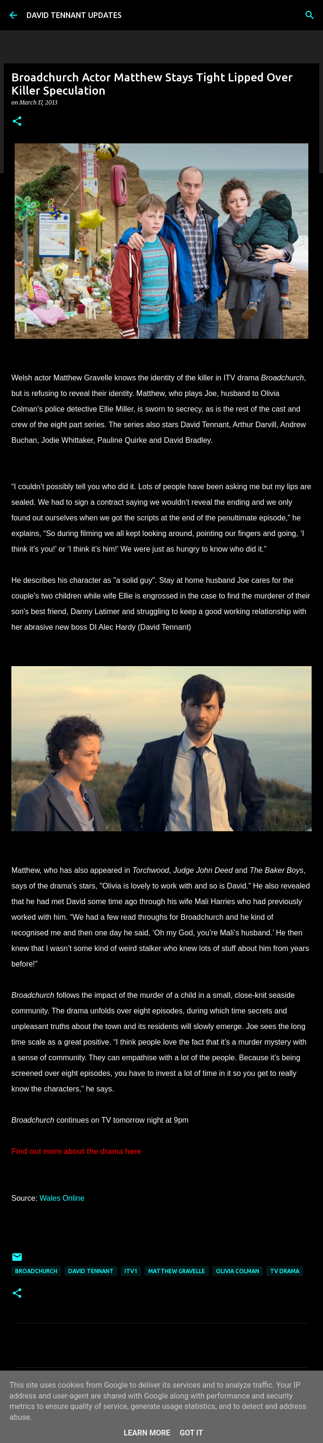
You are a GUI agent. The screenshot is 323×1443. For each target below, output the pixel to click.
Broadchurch (36, 1271)
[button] (17, 121)
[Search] (309, 15)
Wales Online (62, 1198)
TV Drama (284, 1271)
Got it (191, 1432)
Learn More (147, 1432)
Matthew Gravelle (176, 1271)
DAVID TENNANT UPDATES (74, 15)
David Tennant (91, 1271)
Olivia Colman (237, 1271)
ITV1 (131, 1271)
